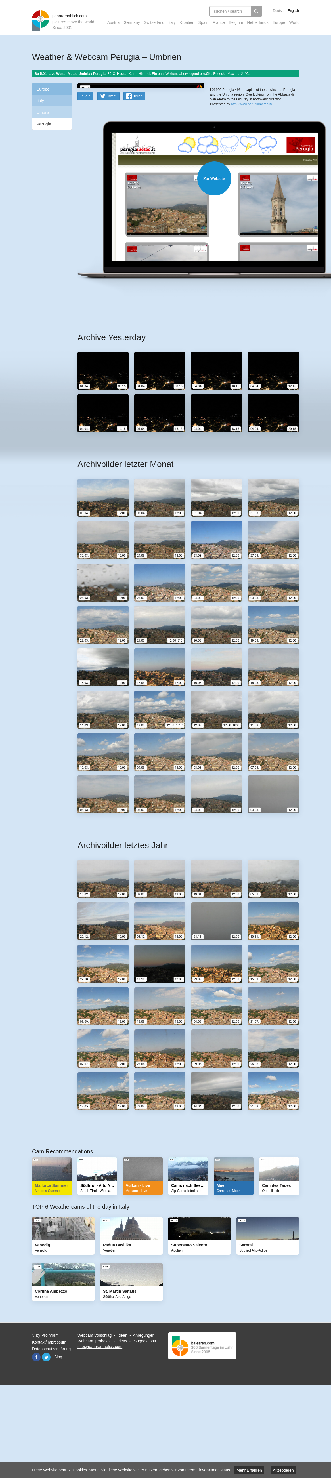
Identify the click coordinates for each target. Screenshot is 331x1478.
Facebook (36, 1447)
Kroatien (187, 22)
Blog (58, 1447)
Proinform (50, 1425)
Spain (203, 22)
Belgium (236, 22)
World (294, 22)
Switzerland (154, 22)
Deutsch (279, 11)
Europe (279, 22)
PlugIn (85, 186)
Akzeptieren (283, 1470)
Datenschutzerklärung (51, 1439)
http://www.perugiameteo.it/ (251, 175)
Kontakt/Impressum (49, 1432)
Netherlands (258, 22)
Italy (172, 22)
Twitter (46, 1447)
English (293, 11)
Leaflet (215, 148)
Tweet (111, 186)
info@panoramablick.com (99, 1437)
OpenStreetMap (233, 148)
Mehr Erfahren (249, 1470)
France (218, 22)
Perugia (44, 124)
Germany (131, 22)
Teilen (137, 186)
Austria (113, 22)
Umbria (43, 112)
